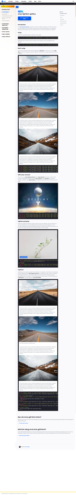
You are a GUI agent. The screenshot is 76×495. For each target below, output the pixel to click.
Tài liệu (17, 1)
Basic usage (62, 19)
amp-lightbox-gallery (63, 13)
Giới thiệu (10, 1)
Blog (35, 1)
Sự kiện (30, 1)
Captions (61, 24)
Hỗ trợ (40, 1)
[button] (55, 198)
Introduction (62, 15)
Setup (61, 17)
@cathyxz (28, 446)
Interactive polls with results (7, 15)
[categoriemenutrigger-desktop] (20, 7)
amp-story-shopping (5, 20)
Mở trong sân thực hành (24, 18)
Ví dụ (23, 12)
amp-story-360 (4, 14)
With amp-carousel (63, 21)
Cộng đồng (24, 1)
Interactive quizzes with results (6, 18)
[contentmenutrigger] (67, 11)
